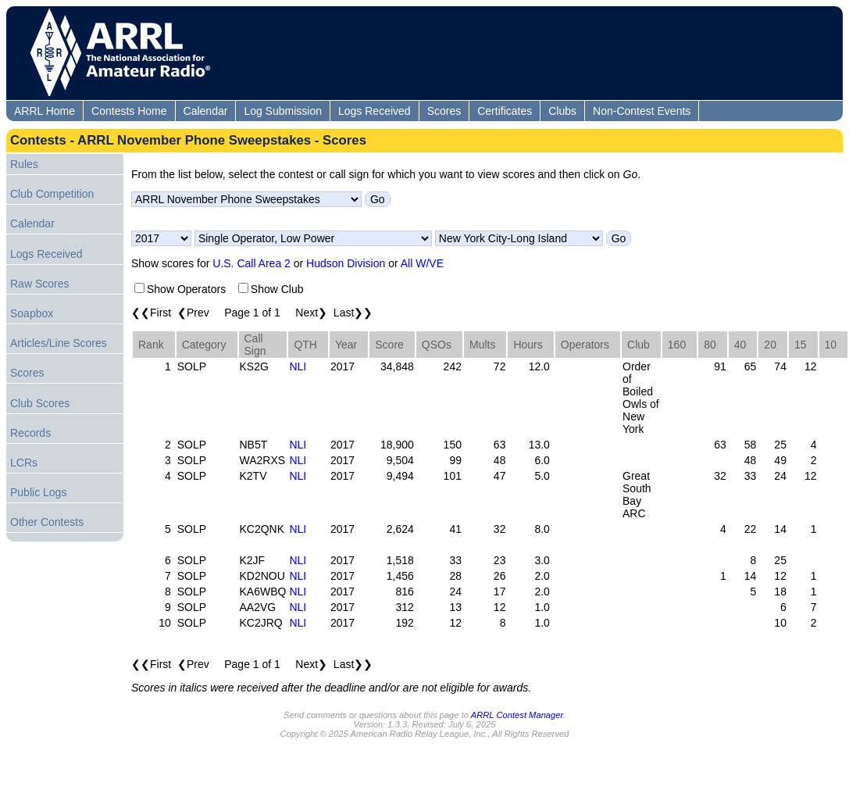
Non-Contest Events (641, 111)
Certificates (504, 111)
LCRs (23, 462)
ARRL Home (44, 111)
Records (30, 433)
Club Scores (40, 403)
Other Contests (47, 522)
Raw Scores (39, 283)
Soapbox (31, 313)
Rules (24, 164)
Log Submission (283, 111)
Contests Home (128, 111)
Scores (444, 111)
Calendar (206, 111)
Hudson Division (345, 263)
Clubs (562, 111)
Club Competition (52, 194)
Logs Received (374, 111)
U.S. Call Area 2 (251, 263)
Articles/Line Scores (58, 343)
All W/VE (422, 263)
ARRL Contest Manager (517, 715)
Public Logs (38, 492)
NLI (297, 366)
